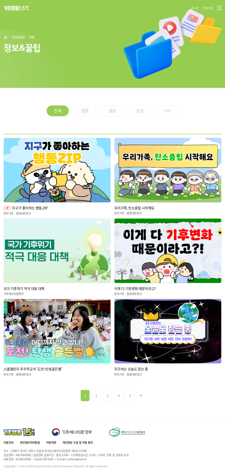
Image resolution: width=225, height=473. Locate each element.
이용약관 (51, 442)
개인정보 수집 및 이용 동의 (77, 442)
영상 (140, 111)
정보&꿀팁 (18, 37)
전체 (31, 37)
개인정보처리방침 (30, 442)
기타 (167, 111)
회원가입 (208, 8)
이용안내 (8, 442)
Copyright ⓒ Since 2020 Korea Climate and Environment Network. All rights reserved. (56, 466)
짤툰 (112, 111)
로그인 (194, 8)
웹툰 (85, 111)
